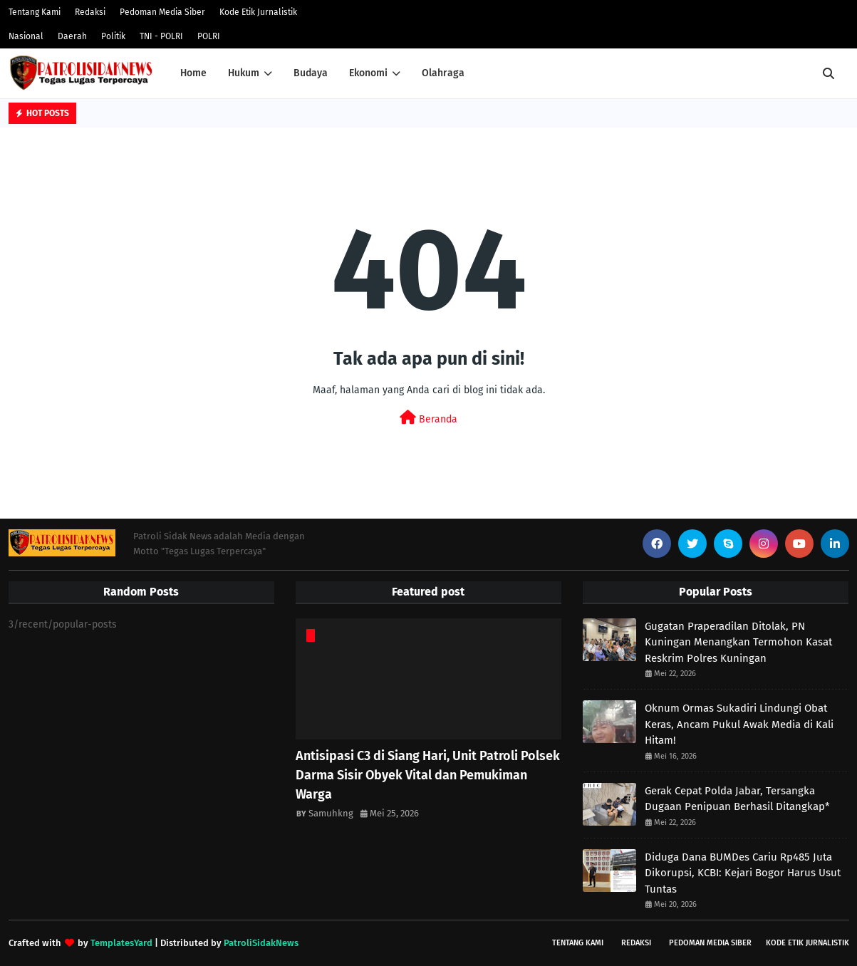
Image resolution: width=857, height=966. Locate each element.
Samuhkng (330, 813)
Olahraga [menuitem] (443, 73)
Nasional (26, 36)
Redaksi (90, 12)
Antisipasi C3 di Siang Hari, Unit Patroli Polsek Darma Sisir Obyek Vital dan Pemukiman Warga (428, 775)
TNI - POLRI (161, 36)
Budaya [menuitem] (311, 73)
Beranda (428, 417)
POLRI (208, 36)
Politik (113, 36)
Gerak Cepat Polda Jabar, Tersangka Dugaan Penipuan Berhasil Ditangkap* (737, 799)
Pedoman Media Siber (162, 12)
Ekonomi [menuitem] (368, 73)
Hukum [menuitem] (243, 73)
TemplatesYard (121, 943)
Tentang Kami (35, 12)
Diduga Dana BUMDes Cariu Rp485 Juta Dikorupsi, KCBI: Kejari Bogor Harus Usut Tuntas (743, 873)
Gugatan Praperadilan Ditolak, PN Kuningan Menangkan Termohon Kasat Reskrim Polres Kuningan (738, 642)
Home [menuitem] (193, 73)
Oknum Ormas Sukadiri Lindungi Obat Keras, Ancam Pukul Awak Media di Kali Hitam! (739, 724)
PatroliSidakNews (261, 943)
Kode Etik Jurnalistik (258, 12)
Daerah (72, 36)
